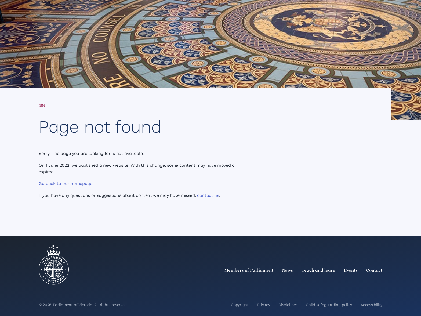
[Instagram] (343, 282)
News (287, 271)
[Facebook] (355, 282)
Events (351, 271)
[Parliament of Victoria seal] (54, 265)
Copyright (239, 305)
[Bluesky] (379, 282)
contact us (208, 195)
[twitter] (320, 282)
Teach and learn (318, 271)
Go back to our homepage (65, 183)
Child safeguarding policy (329, 305)
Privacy (263, 305)
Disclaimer (287, 305)
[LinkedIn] (331, 282)
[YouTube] (367, 282)
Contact (374, 271)
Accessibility (371, 305)
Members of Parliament (248, 271)
